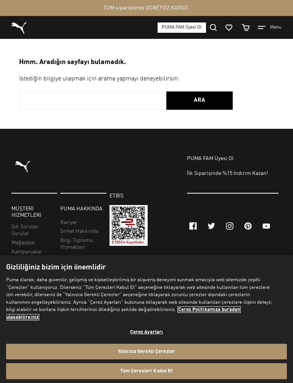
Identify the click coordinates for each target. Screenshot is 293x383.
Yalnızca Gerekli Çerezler (146, 351)
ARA (199, 100)
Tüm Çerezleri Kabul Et (146, 371)
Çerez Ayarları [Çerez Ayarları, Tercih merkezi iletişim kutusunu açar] (146, 332)
